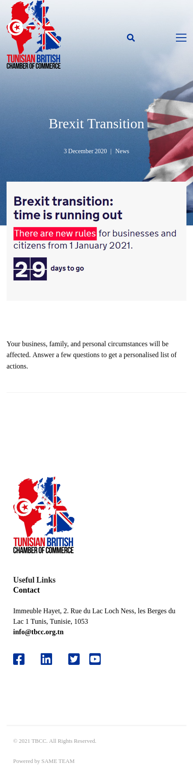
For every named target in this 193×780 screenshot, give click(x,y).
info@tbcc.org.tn (38, 632)
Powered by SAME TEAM (43, 761)
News (122, 151)
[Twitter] (74, 659)
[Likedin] (46, 659)
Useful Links (34, 579)
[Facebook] (19, 659)
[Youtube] (98, 659)
